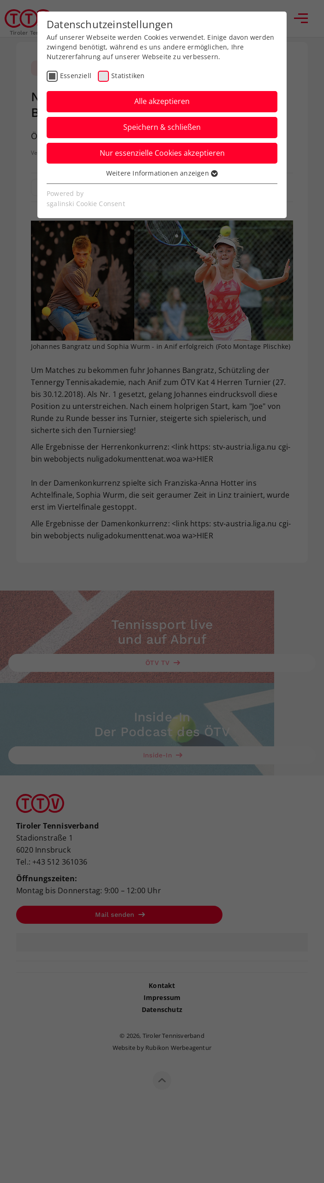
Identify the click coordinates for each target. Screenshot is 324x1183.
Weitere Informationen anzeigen (162, 173)
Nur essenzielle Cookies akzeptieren (162, 153)
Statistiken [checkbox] (127, 75)
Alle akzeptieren (162, 101)
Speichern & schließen (162, 127)
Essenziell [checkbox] (75, 75)
